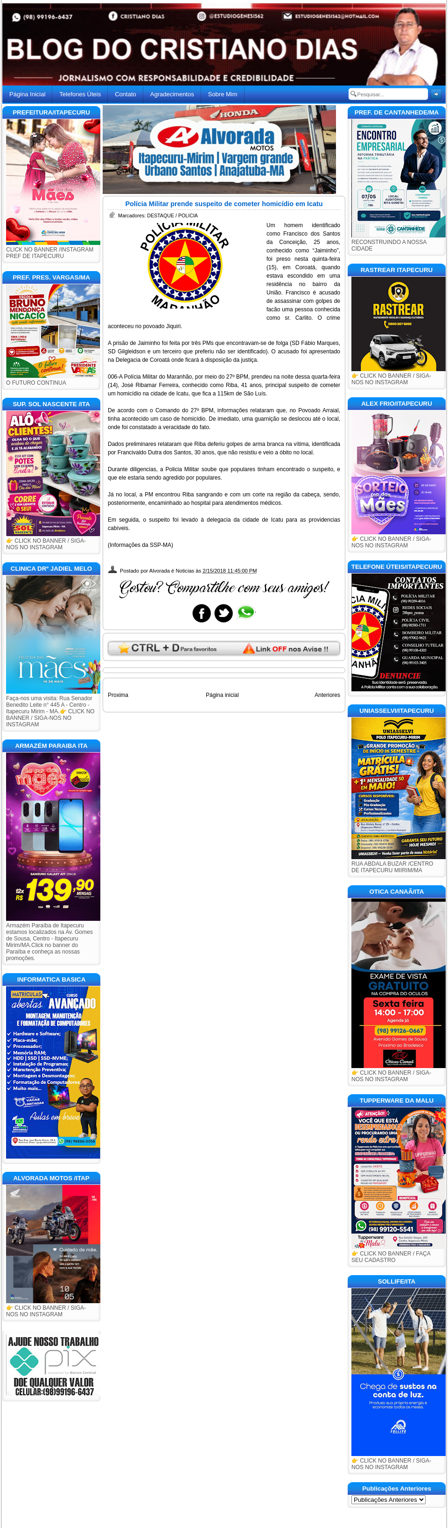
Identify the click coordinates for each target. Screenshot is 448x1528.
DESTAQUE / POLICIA (172, 215)
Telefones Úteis (80, 94)
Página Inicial (27, 94)
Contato (125, 94)
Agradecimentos (172, 94)
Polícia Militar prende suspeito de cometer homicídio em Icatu (223, 204)
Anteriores (327, 695)
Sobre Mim (223, 94)
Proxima (118, 695)
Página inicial (222, 695)
